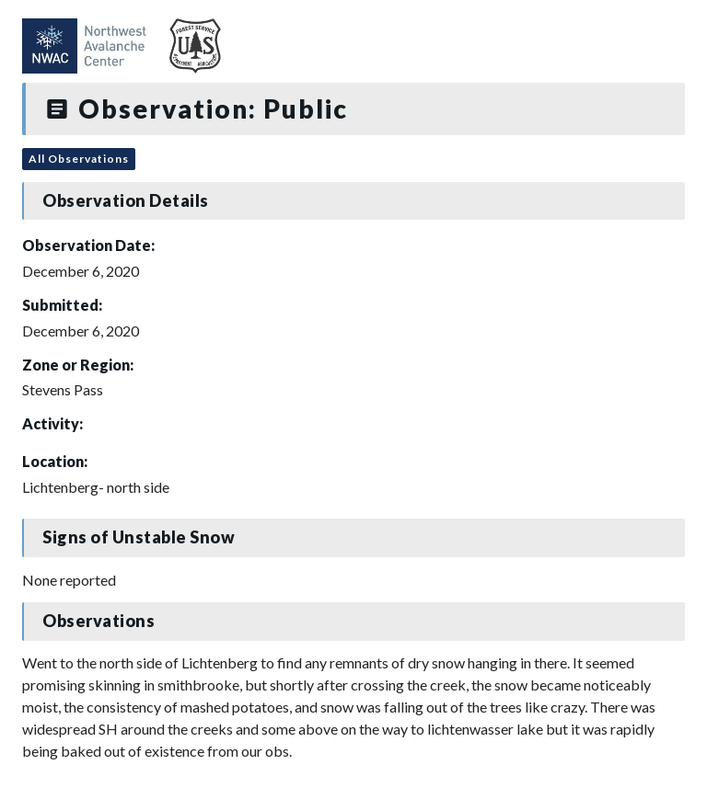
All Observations (79, 159)
